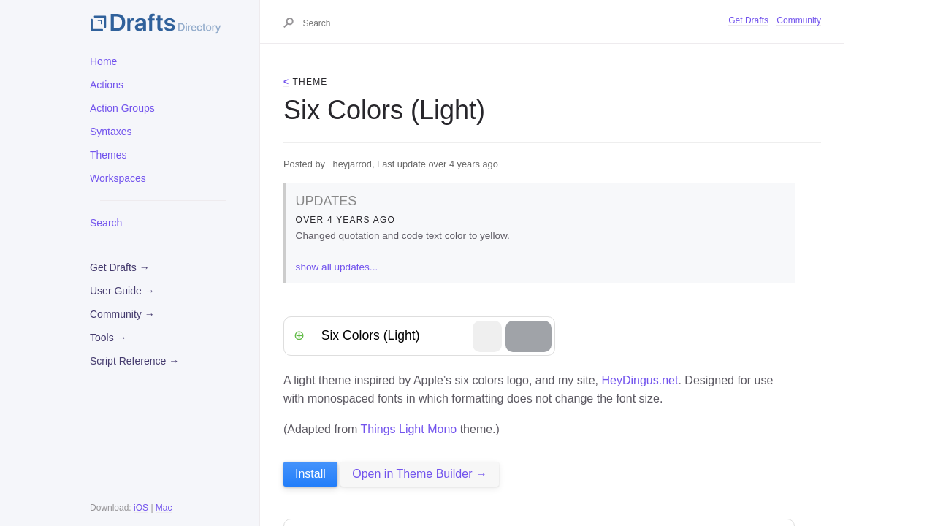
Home (103, 61)
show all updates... (337, 267)
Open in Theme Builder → (419, 474)
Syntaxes (111, 131)
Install (310, 474)
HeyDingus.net (639, 380)
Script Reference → (134, 361)
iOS (141, 508)
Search (106, 223)
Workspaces (118, 178)
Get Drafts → (120, 267)
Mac (164, 508)
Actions (106, 85)
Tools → (108, 337)
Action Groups (122, 108)
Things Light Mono (409, 429)
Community (798, 20)
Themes (108, 155)
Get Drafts (748, 20)
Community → (122, 314)
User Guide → (122, 291)
